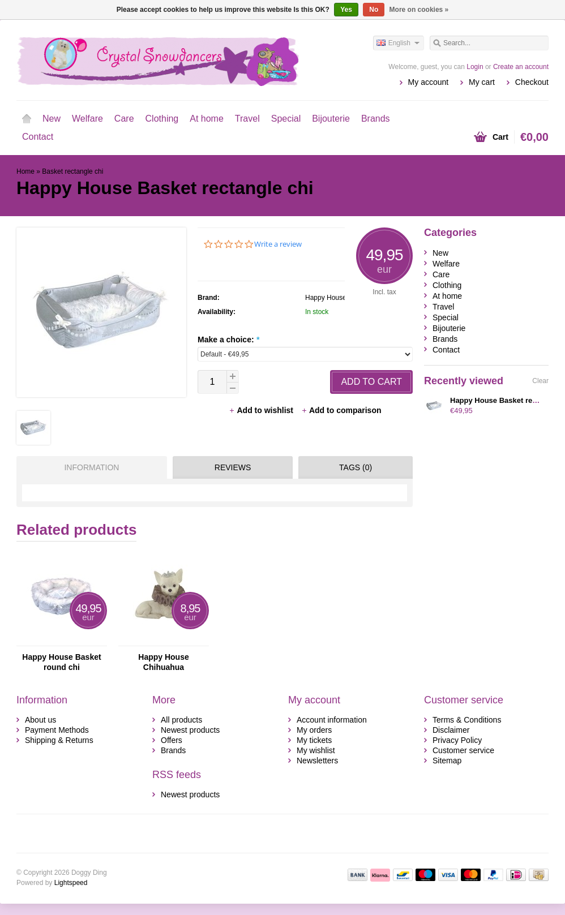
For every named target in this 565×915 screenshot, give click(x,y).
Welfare (87, 118)
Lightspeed (71, 883)
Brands (375, 118)
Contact (37, 136)
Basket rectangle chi (72, 171)
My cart (482, 82)
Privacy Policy (457, 740)
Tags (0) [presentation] (355, 467)
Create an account (521, 67)
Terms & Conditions (467, 719)
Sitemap (447, 760)
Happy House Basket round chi (61, 662)
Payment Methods (57, 729)
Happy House (325, 298)
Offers (171, 740)
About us (40, 719)
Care (124, 118)
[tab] (89, 467)
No (373, 10)
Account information (332, 719)
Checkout (532, 82)
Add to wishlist (262, 410)
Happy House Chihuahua (163, 662)
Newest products (190, 729)
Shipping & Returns (59, 740)
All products (181, 719)
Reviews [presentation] (233, 467)
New (51, 118)
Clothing (162, 118)
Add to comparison (341, 410)
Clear (540, 381)
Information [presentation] (91, 467)
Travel (247, 118)
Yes (346, 10)
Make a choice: (228, 339)
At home (207, 118)
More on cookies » (419, 10)
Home (26, 119)
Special (286, 118)
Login (474, 67)
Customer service (463, 750)
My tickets (314, 740)
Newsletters (317, 760)
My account (428, 82)
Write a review (278, 244)
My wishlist (316, 750)
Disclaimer (451, 729)
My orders (314, 729)
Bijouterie (331, 118)
